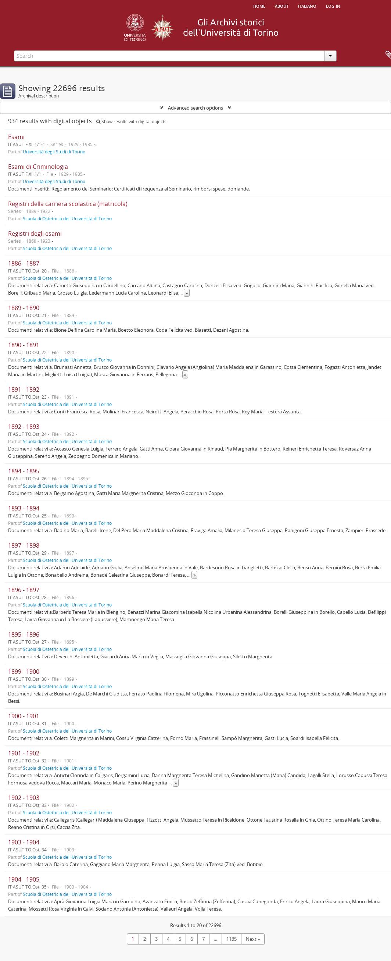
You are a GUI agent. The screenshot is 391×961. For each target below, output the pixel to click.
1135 (231, 939)
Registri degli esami (35, 233)
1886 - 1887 (23, 263)
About (281, 5)
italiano (307, 5)
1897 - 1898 (23, 545)
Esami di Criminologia (38, 167)
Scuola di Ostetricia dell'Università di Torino (67, 218)
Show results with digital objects (131, 121)
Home (259, 5)
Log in (333, 5)
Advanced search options (195, 107)
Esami (16, 137)
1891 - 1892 (23, 389)
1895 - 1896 (23, 634)
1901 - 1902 (23, 753)
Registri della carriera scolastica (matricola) (68, 204)
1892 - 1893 (23, 427)
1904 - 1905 (23, 879)
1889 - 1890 (23, 308)
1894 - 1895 (23, 471)
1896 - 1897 (23, 590)
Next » (253, 939)
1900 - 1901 (23, 716)
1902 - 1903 (23, 798)
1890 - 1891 (23, 345)
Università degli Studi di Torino (54, 151)
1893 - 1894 (23, 508)
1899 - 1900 (23, 672)
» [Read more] (187, 292)
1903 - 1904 (23, 842)
